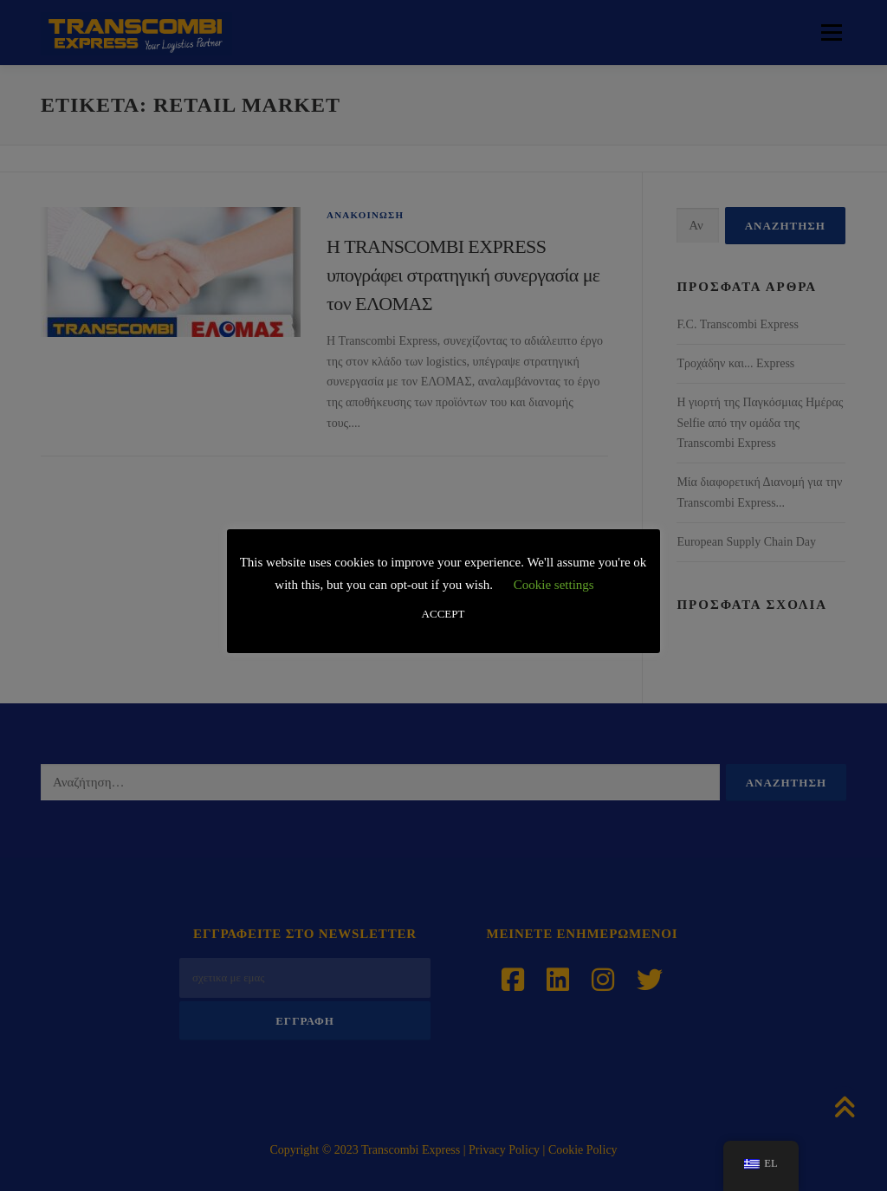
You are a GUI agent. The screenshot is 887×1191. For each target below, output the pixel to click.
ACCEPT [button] (443, 613)
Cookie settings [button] (554, 585)
